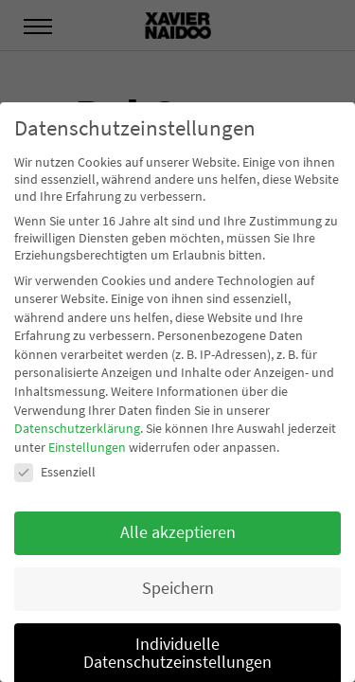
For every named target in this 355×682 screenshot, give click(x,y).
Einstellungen (87, 447)
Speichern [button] (178, 588)
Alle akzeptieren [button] (178, 532)
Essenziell (55, 471)
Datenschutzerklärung (77, 428)
